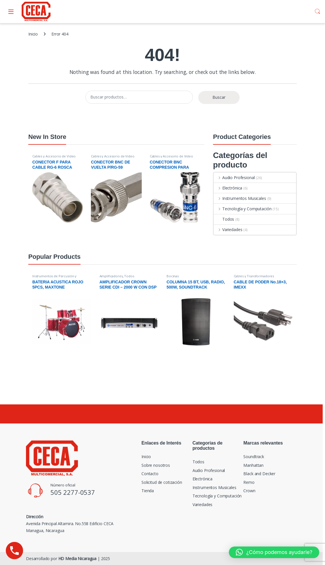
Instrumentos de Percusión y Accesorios (54, 278)
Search (317, 11)
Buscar (218, 97)
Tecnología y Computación (242, 208)
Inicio (33, 34)
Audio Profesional (234, 177)
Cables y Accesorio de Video (54, 156)
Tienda (147, 490)
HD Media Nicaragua (77, 558)
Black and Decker (259, 473)
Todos (224, 219)
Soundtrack (253, 456)
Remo (248, 482)
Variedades (228, 229)
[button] (274, 552)
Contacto (149, 473)
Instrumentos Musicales (240, 198)
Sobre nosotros (155, 465)
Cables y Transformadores (254, 276)
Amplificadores (111, 276)
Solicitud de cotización (161, 482)
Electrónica (228, 188)
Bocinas (173, 276)
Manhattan (253, 465)
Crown (249, 490)
